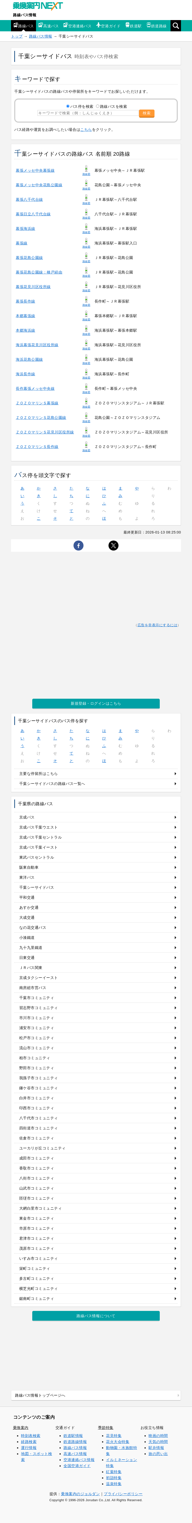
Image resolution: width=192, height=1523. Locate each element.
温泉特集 (114, 1484)
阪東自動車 (29, 867)
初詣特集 (114, 1478)
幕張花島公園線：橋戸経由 (39, 272)
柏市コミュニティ (34, 1058)
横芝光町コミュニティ (38, 1288)
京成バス (27, 817)
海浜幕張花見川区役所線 (37, 345)
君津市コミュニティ (36, 1238)
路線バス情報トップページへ (40, 1395)
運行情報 (28, 1448)
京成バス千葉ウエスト (38, 827)
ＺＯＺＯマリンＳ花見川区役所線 (45, 432)
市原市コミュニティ (36, 1228)
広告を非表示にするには (158, 625)
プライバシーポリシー (123, 1494)
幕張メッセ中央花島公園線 (39, 185)
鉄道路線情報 (75, 1442)
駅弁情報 (156, 1448)
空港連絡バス (77, 25)
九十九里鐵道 (30, 947)
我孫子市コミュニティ (38, 1078)
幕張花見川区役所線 (33, 287)
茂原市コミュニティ (36, 1248)
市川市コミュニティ (36, 1018)
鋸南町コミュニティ (36, 1298)
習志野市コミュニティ (38, 1008)
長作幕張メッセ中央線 (35, 388)
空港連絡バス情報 (79, 1460)
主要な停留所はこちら (38, 773)
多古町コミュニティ (36, 1278)
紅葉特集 (114, 1472)
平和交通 (27, 897)
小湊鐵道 (27, 937)
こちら (86, 129)
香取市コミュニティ (36, 1168)
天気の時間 (158, 1442)
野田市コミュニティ (36, 1068)
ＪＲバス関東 (30, 967)
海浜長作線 (25, 374)
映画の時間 (158, 1436)
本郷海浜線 (25, 330)
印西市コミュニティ (36, 1108)
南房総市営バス (32, 988)
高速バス (48, 25)
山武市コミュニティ (36, 1188)
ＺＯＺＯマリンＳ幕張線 (37, 403)
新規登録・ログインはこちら (96, 703)
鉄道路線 (156, 25)
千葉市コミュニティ (36, 998)
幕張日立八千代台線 (33, 214)
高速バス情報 (75, 1454)
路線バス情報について (95, 1316)
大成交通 (27, 917)
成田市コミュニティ (36, 1158)
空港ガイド (108, 25)
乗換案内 (20, 1427)
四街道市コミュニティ (38, 1128)
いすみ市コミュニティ (38, 1258)
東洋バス (27, 877)
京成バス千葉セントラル (40, 837)
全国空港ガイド (77, 1466)
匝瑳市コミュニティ (36, 1198)
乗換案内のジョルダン (80, 1494)
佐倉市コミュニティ (36, 1138)
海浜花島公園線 (29, 359)
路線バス (23, 25)
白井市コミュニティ (36, 1098)
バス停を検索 (82, 106)
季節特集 (106, 1427)
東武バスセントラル (36, 857)
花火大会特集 (117, 1442)
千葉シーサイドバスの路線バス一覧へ (52, 783)
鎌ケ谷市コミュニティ (38, 1088)
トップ (17, 36)
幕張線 (22, 243)
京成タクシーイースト (38, 977)
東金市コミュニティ (36, 1218)
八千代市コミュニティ (38, 1118)
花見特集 (114, 1436)
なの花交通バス (32, 927)
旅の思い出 (158, 1454)
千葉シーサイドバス (36, 887)
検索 (147, 113)
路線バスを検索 (113, 106)
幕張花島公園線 (29, 257)
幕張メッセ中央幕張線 (35, 170)
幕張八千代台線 (29, 199)
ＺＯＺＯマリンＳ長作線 (37, 446)
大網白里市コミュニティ (40, 1208)
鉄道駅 (133, 25)
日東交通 (27, 957)
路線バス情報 (24, 15)
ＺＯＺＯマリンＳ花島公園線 (41, 417)
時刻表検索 (30, 1436)
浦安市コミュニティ (36, 1028)
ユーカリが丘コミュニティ (42, 1148)
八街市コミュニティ (36, 1178)
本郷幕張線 (25, 316)
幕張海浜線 (25, 228)
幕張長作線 (25, 301)
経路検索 (28, 1442)
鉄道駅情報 (73, 1436)
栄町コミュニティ (34, 1268)
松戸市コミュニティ (36, 1038)
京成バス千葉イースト (38, 847)
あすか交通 (29, 907)
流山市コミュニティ (36, 1048)
